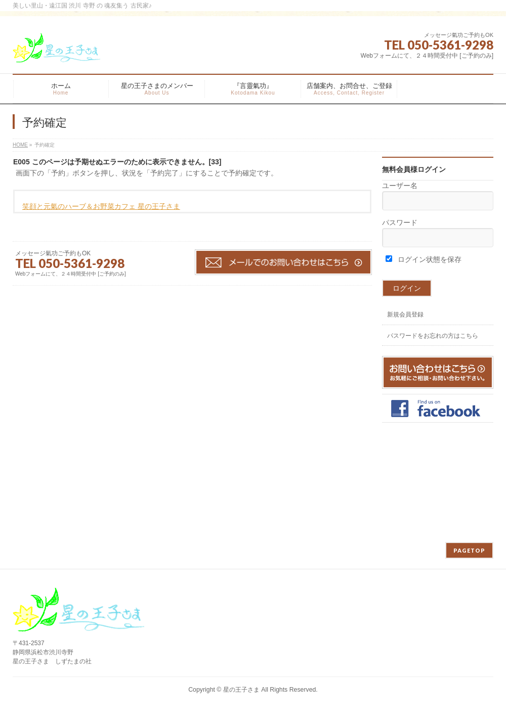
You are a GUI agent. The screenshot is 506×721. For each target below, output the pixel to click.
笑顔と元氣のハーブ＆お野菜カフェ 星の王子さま (101, 206)
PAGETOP (469, 550)
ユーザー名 (399, 186)
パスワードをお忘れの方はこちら (432, 335)
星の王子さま (241, 689)
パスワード (399, 222)
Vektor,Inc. (301, 700)
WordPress (206, 700)
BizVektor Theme (253, 700)
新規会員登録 (405, 314)
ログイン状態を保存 (423, 259)
